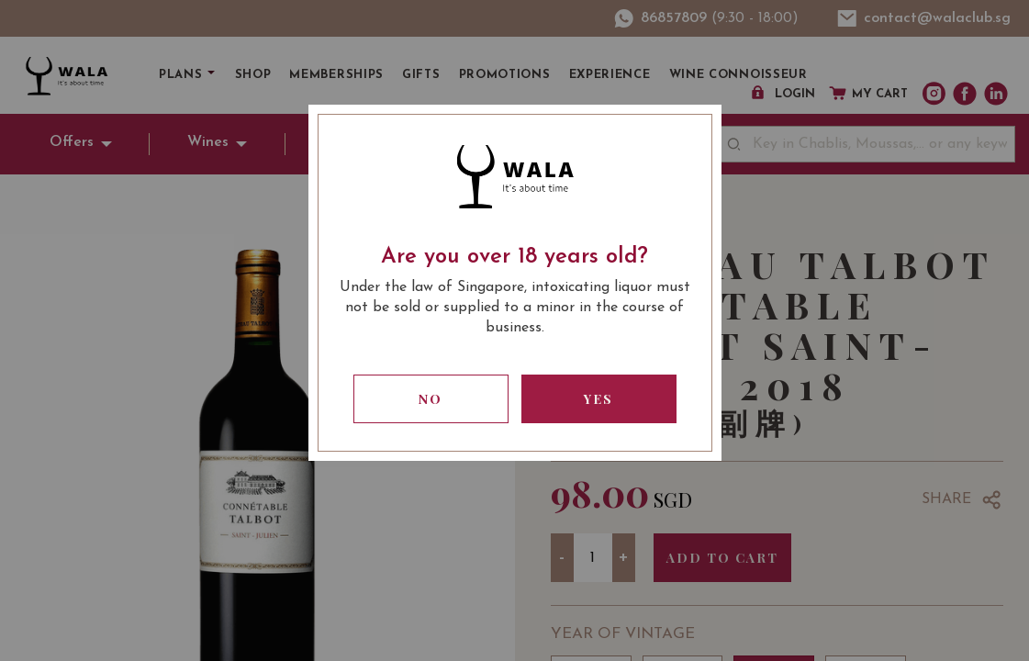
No (430, 399)
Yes (598, 399)
